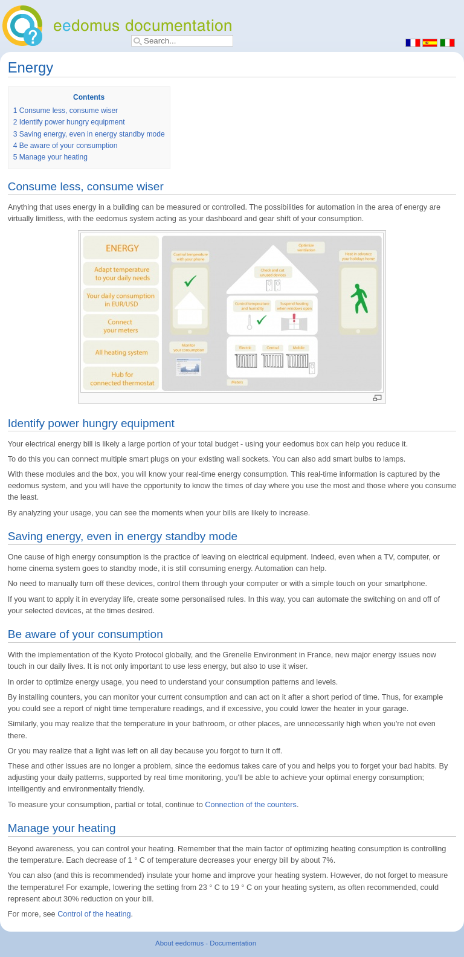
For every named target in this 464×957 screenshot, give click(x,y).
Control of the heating (93, 914)
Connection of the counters (251, 805)
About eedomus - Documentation (205, 943)
